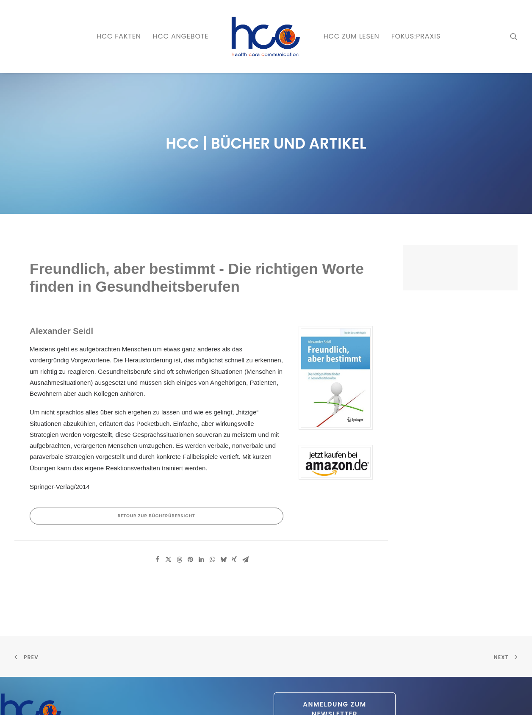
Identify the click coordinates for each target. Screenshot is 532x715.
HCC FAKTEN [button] (119, 36)
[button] (514, 36)
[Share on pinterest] (190, 497)
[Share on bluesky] (223, 497)
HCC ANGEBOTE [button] (181, 36)
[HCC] (266, 36)
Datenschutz (125, 698)
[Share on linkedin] (201, 497)
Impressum (158, 698)
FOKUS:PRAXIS (416, 36)
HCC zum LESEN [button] (352, 36)
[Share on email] (245, 497)
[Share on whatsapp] (212, 497)
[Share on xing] (234, 497)
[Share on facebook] (157, 497)
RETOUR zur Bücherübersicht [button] (156, 453)
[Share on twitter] (168, 497)
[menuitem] (119, 36)
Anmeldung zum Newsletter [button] (336, 647)
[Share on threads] (179, 497)
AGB (182, 698)
